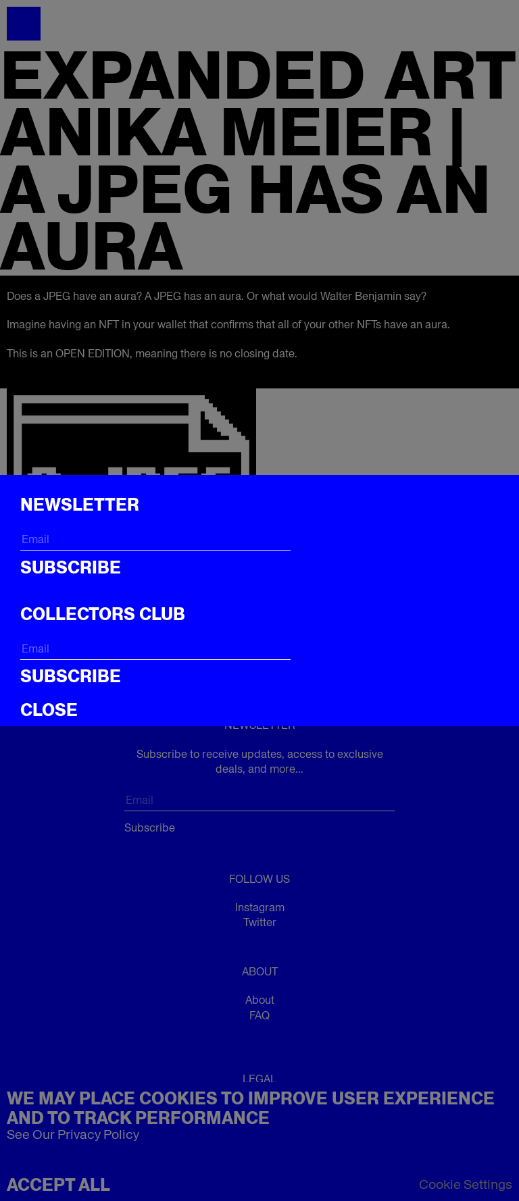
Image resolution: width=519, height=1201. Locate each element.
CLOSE (49, 709)
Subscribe (70, 567)
